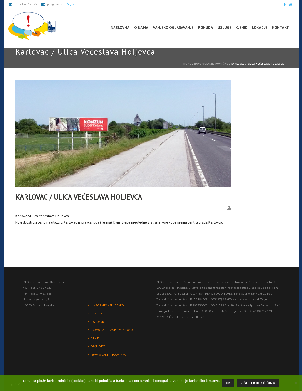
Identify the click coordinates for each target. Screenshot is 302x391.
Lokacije (259, 27)
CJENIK (93, 338)
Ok (228, 383)
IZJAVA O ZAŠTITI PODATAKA (107, 354)
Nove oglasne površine (211, 63)
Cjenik (241, 27)
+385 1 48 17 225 (25, 4)
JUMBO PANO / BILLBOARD (106, 305)
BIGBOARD (96, 322)
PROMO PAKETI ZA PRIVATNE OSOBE (112, 330)
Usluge (224, 27)
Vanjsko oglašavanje (173, 27)
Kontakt (280, 27)
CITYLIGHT (96, 313)
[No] (296, 383)
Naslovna (120, 27)
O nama (141, 27)
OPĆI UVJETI (97, 346)
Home (187, 63)
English (71, 4)
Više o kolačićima (257, 383)
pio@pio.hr (54, 4)
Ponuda (205, 27)
